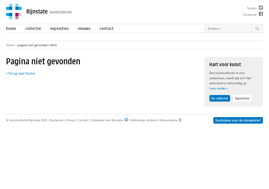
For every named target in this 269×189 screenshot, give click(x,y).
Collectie (33, 28)
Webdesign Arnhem (144, 120)
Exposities (59, 28)
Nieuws (84, 28)
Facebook (250, 14)
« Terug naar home (20, 73)
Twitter (252, 8)
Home (11, 28)
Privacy (70, 120)
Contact (107, 28)
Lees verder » (218, 88)
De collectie (219, 98)
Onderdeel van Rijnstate (107, 120)
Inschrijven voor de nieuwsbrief (238, 120)
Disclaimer (57, 120)
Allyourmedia (168, 120)
